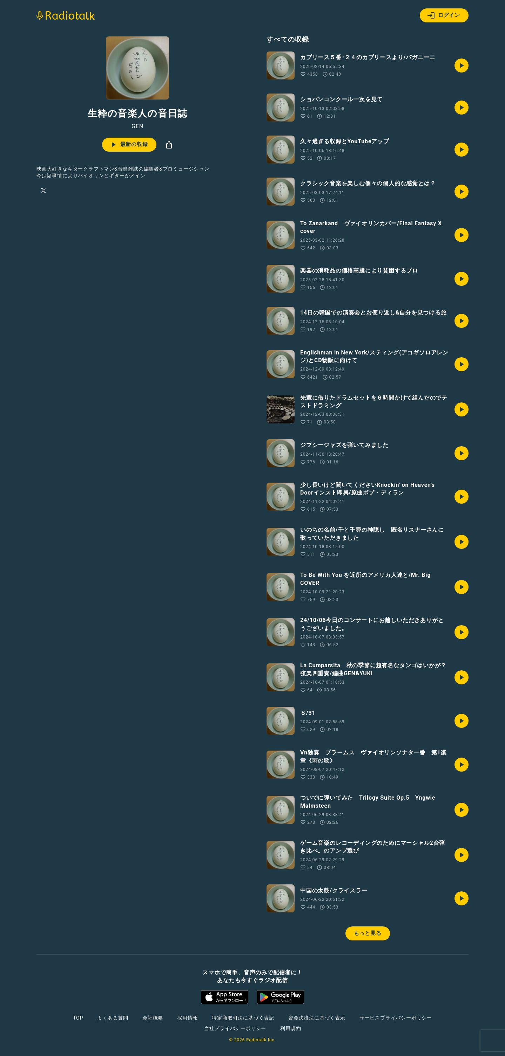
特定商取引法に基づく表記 (243, 1018)
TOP (78, 1018)
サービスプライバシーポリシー (395, 1018)
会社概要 (152, 1018)
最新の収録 (128, 144)
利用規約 (290, 1028)
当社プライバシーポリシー (235, 1028)
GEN (137, 126)
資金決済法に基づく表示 (316, 1018)
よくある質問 (112, 1018)
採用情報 (187, 1018)
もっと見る (368, 933)
